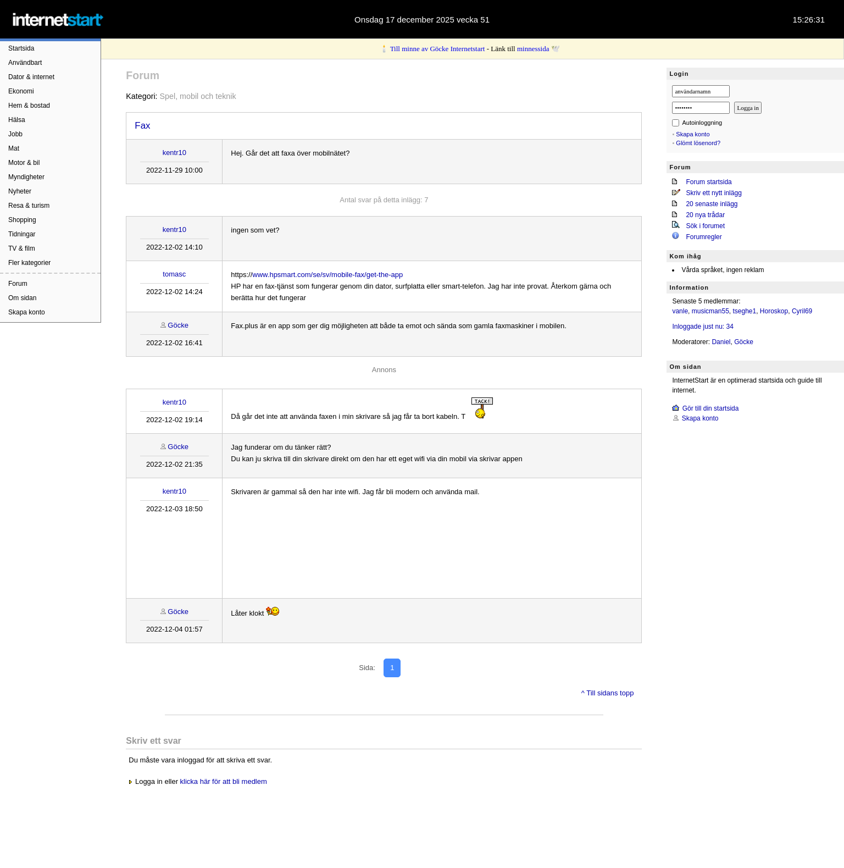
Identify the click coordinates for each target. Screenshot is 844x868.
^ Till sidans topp (607, 693)
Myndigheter (26, 177)
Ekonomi (21, 91)
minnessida (533, 49)
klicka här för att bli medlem (223, 781)
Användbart (25, 63)
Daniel (721, 342)
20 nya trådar (705, 215)
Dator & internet (31, 77)
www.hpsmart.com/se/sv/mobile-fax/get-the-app (327, 274)
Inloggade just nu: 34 (702, 326)
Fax (142, 125)
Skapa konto (26, 312)
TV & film (21, 248)
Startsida (21, 48)
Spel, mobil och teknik (198, 96)
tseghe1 (744, 311)
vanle (680, 311)
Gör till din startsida (710, 408)
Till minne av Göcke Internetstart (437, 49)
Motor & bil (24, 163)
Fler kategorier (29, 263)
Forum (17, 284)
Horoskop (774, 311)
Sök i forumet (705, 226)
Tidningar (22, 234)
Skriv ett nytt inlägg (713, 193)
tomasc (174, 274)
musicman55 (710, 311)
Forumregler (703, 237)
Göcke (178, 325)
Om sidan (22, 298)
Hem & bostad (29, 105)
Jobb (15, 134)
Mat (13, 148)
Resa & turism (28, 205)
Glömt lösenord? (698, 143)
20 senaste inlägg (711, 204)
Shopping (22, 220)
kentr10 (174, 152)
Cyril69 (802, 311)
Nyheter (19, 191)
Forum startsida (708, 182)
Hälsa (16, 120)
